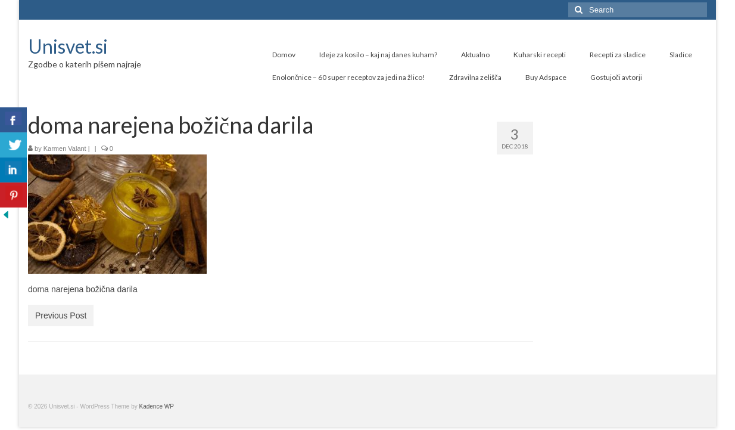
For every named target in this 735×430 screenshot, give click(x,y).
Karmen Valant (64, 148)
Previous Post (60, 315)
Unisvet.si (68, 46)
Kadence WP (156, 406)
